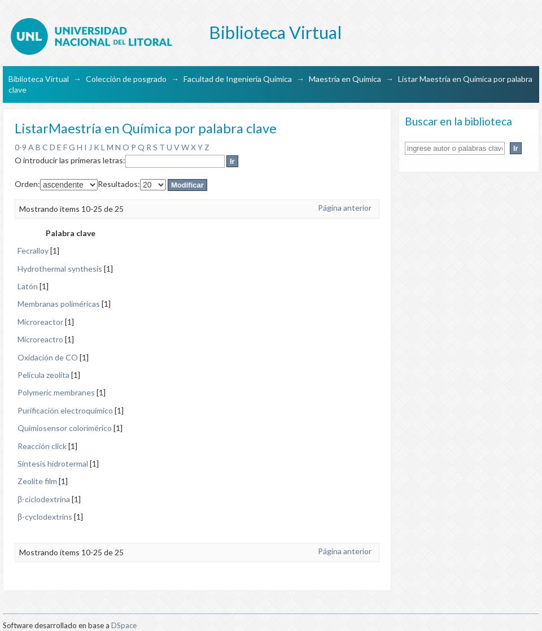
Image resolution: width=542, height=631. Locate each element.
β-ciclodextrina (44, 499)
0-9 (21, 147)
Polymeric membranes (56, 392)
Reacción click (42, 446)
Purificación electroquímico (65, 410)
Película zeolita (43, 375)
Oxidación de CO (48, 357)
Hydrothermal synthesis (60, 268)
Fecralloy (33, 250)
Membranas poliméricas (59, 303)
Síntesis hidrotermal (53, 463)
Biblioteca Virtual (38, 79)
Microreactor (40, 322)
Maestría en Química (345, 79)
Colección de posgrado (126, 79)
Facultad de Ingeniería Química (237, 79)
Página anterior (344, 207)
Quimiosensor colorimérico (65, 428)
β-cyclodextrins (45, 516)
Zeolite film (37, 481)
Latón (28, 286)
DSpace (124, 625)
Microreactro (40, 339)
